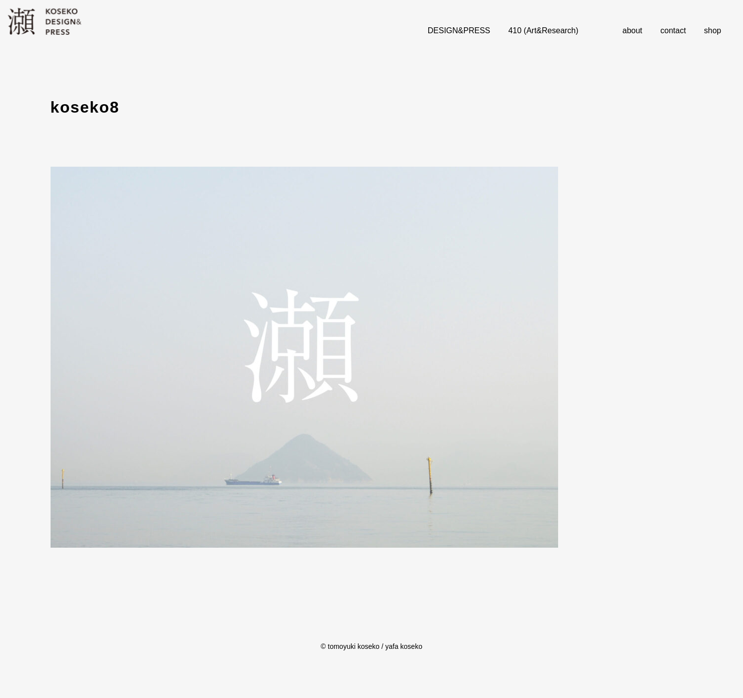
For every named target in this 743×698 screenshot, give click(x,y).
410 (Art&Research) (543, 30)
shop (712, 30)
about (632, 30)
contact (673, 30)
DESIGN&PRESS (459, 30)
